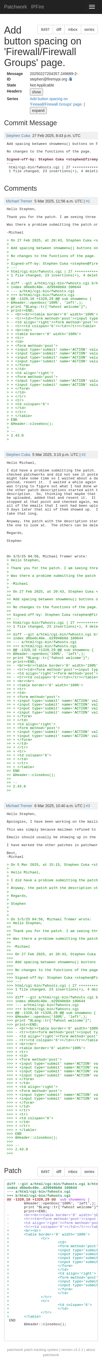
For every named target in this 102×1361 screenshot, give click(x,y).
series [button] (89, 29)
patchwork (15, 1350)
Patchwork (15, 7)
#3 (88, 806)
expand (38, 110)
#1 (88, 201)
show (36, 92)
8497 (45, 29)
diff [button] (58, 29)
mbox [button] (72, 29)
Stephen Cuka (18, 135)
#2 (84, 454)
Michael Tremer (19, 201)
